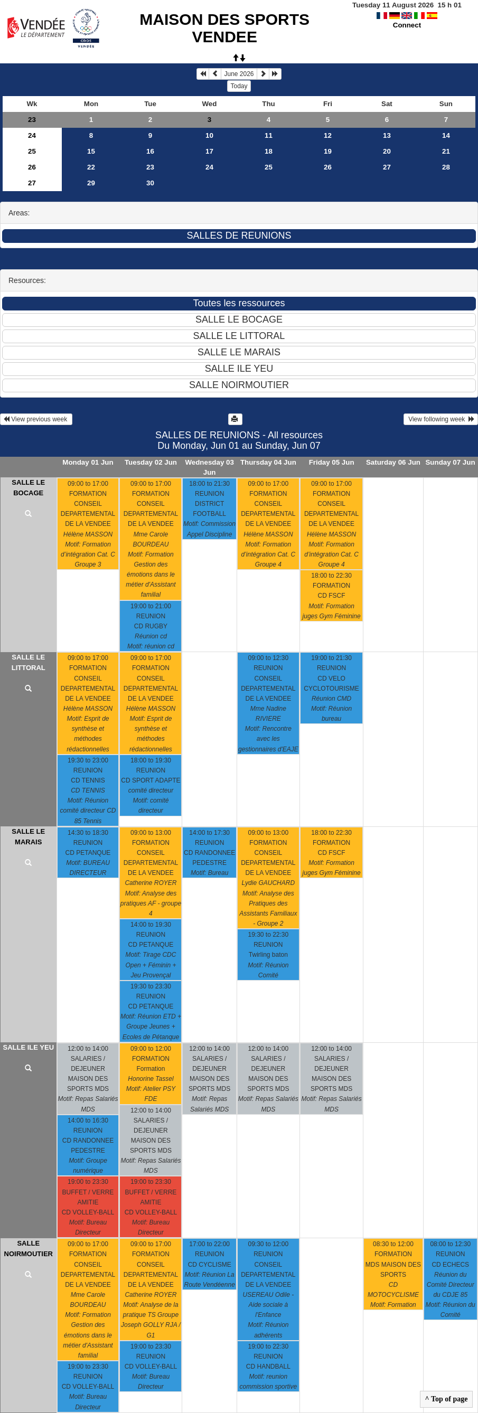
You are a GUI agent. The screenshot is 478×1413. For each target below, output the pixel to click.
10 (209, 135)
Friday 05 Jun (331, 462)
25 (32, 151)
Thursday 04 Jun (268, 462)
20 (387, 151)
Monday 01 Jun (87, 462)
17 (209, 151)
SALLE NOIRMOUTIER (28, 1248)
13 (387, 135)
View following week (441, 419)
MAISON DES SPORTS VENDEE (224, 28)
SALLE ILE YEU (28, 1047)
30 (150, 183)
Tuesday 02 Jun (151, 462)
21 (446, 151)
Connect (407, 25)
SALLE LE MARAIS (28, 836)
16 (150, 151)
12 (328, 135)
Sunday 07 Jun (450, 462)
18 (269, 151)
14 (446, 135)
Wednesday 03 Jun (209, 467)
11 (269, 135)
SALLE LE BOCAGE (28, 487)
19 (328, 151)
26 (32, 167)
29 (91, 183)
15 (91, 151)
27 (387, 167)
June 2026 (239, 74)
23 (32, 120)
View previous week (36, 419)
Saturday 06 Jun (393, 462)
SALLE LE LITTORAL (28, 662)
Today (238, 86)
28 (446, 167)
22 (91, 167)
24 (32, 135)
